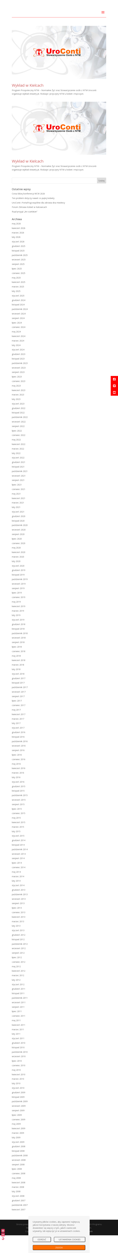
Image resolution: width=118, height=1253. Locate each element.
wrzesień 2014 (19, 871)
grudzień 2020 (18, 534)
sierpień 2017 (18, 714)
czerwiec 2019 (18, 615)
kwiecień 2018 (18, 678)
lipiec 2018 (17, 664)
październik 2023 (20, 380)
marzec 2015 (18, 844)
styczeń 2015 (18, 853)
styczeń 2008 (18, 1213)
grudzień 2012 (18, 952)
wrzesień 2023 (19, 385)
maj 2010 (16, 1087)
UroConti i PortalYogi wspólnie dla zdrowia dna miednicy (38, 220)
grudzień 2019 (18, 588)
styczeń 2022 (18, 475)
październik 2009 (20, 1119)
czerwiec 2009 (18, 1137)
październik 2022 (20, 435)
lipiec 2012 (17, 975)
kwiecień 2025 (18, 299)
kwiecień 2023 (18, 408)
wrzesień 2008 (19, 1177)
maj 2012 (16, 984)
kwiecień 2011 (18, 1042)
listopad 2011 (18, 1011)
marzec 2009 (18, 1150)
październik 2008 (20, 1173)
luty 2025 (16, 309)
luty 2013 (16, 943)
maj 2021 (16, 511)
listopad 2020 (18, 538)
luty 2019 (16, 633)
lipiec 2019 (17, 610)
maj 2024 (16, 349)
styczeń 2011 (18, 1056)
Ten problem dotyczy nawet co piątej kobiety (33, 215)
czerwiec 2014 (18, 885)
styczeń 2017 (18, 745)
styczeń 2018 (18, 691)
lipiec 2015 (17, 826)
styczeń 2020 (18, 583)
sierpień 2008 (18, 1182)
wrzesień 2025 (19, 277)
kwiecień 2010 (18, 1092)
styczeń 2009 (18, 1159)
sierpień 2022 (18, 444)
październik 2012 (20, 961)
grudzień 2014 (18, 858)
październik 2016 (20, 759)
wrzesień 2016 (19, 763)
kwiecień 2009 (18, 1146)
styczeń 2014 (18, 903)
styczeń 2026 (18, 259)
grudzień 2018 (18, 642)
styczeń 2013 (18, 948)
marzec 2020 (18, 574)
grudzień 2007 (18, 1218)
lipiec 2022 (17, 448)
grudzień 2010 (18, 1060)
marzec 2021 (18, 520)
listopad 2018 (18, 646)
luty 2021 (16, 525)
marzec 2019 (18, 628)
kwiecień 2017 (18, 732)
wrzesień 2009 (19, 1123)
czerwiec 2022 (18, 453)
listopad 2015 (18, 808)
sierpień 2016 (18, 768)
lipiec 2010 (17, 1078)
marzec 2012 (18, 993)
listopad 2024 (18, 322)
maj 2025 (16, 295)
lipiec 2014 (17, 880)
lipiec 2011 (17, 1029)
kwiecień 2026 (18, 245)
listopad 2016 (18, 754)
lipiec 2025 (17, 286)
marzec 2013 (18, 939)
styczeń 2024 (18, 367)
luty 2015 (16, 849)
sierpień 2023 (18, 390)
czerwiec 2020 (18, 561)
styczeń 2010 (18, 1105)
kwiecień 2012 (18, 988)
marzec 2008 (18, 1204)
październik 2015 (20, 813)
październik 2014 (20, 867)
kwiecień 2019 (18, 624)
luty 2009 (16, 1155)
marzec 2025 (18, 304)
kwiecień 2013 (18, 934)
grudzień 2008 (18, 1164)
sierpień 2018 (18, 660)
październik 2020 (20, 543)
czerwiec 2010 (18, 1083)
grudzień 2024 (18, 317)
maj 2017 (16, 727)
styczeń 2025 (18, 313)
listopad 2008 (18, 1168)
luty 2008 (16, 1209)
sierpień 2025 (18, 282)
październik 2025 (20, 272)
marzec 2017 (18, 736)
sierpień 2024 (18, 335)
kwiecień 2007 (18, 1227)
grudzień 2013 (18, 907)
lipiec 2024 (17, 340)
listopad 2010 (18, 1065)
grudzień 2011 (18, 1006)
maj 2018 (16, 673)
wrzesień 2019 (19, 601)
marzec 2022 (18, 466)
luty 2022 (16, 471)
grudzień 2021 (18, 480)
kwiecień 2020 (18, 570)
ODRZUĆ (42, 1239)
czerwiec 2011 (18, 1033)
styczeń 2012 (18, 1002)
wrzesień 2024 (19, 331)
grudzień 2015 (18, 804)
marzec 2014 (18, 894)
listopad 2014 (18, 862)
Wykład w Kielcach (28, 103)
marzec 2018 (18, 682)
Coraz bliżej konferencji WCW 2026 (28, 211)
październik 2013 (20, 912)
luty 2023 (16, 417)
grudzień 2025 (18, 264)
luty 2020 (16, 579)
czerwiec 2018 (18, 669)
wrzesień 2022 (19, 439)
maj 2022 (16, 457)
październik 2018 (20, 651)
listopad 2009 (18, 1114)
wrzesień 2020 (19, 547)
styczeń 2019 (18, 637)
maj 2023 (16, 403)
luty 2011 (16, 1051)
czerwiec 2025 (18, 290)
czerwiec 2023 (18, 399)
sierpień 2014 (18, 876)
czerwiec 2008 (18, 1191)
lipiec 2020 (17, 556)
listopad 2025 (18, 268)
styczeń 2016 (18, 799)
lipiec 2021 (17, 502)
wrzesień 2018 (19, 655)
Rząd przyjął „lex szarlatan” (24, 229)
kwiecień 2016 (18, 786)
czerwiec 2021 (18, 507)
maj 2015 (16, 835)
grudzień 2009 (18, 1110)
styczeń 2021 (18, 529)
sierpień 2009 (18, 1128)
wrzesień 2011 (19, 1020)
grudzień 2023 (18, 372)
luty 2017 (16, 741)
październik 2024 (20, 327)
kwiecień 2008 (18, 1200)
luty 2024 (16, 362)
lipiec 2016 (17, 772)
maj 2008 (16, 1195)
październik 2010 (20, 1069)
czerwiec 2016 (18, 777)
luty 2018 (16, 687)
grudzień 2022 (18, 425)
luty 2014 (16, 898)
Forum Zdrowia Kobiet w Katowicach (29, 224)
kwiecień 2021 (18, 516)
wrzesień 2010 (19, 1074)
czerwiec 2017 (18, 723)
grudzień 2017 (18, 696)
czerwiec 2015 (18, 831)
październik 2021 (20, 488)
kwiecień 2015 (18, 840)
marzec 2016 (18, 790)
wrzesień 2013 (19, 916)
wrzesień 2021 (19, 493)
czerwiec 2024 (18, 345)
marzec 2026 (18, 250)
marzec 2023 (18, 412)
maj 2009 (16, 1141)
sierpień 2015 (18, 822)
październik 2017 (20, 705)
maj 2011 (16, 1038)
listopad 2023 (18, 376)
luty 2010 (16, 1101)
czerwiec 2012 (18, 979)
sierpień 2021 (18, 498)
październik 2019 (20, 597)
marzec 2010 (18, 1096)
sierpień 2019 (18, 606)
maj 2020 (16, 565)
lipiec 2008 (17, 1186)
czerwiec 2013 (18, 930)
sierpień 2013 (18, 921)
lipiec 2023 (17, 394)
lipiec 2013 (17, 925)
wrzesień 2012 (19, 966)
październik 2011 (20, 1015)
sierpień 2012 (18, 970)
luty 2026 (16, 254)
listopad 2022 (18, 430)
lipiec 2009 (17, 1132)
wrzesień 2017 (19, 709)
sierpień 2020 (18, 552)
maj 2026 (16, 241)
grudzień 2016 (18, 750)
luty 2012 (16, 997)
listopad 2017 (18, 700)
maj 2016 (16, 781)
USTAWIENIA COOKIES (69, 1239)
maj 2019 (16, 619)
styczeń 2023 (18, 421)
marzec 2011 (18, 1047)
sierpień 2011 (18, 1024)
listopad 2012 (18, 957)
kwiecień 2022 (18, 462)
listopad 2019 (18, 592)
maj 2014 (16, 889)
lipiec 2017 (17, 718)
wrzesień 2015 (19, 817)
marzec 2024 (18, 358)
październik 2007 (20, 1222)
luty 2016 (16, 795)
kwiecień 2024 (18, 354)
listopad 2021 (18, 484)
